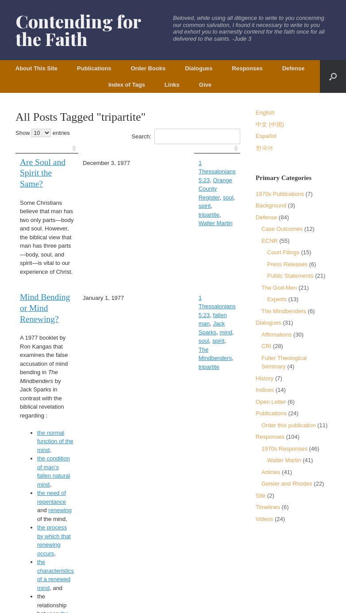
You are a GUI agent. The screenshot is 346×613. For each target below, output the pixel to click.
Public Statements (290, 275)
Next (228, 488)
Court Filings (283, 252)
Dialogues (198, 68)
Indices (265, 390)
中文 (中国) (270, 124)
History (264, 378)
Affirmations (276, 334)
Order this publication (288, 425)
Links (172, 84)
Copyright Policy (129, 559)
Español (266, 136)
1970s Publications (280, 194)
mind (205, 269)
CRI (266, 346)
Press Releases (287, 264)
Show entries (42, 133)
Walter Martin (191, 180)
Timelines (268, 507)
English (265, 112)
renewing (60, 393)
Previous (132, 488)
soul (199, 171)
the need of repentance (66, 384)
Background (271, 205)
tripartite (160, 180)
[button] (333, 76)
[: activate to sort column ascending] (60, 148)
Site (260, 495)
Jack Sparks (180, 269)
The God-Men (279, 287)
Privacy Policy (85, 559)
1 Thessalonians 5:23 (177, 163)
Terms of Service (41, 559)
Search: (185, 136)
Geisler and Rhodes (286, 483)
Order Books (148, 68)
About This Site (36, 68)
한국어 (264, 148)
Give (205, 84)
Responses (247, 68)
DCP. (46, 576)
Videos (264, 519)
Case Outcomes (282, 229)
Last (203, 488)
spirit (213, 171)
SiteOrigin (166, 595)
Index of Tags (126, 84)
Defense (293, 68)
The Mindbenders (187, 278)
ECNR (269, 241)
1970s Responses (284, 448)
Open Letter (271, 401)
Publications (94, 68)
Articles (271, 472)
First (162, 488)
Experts (277, 299)
